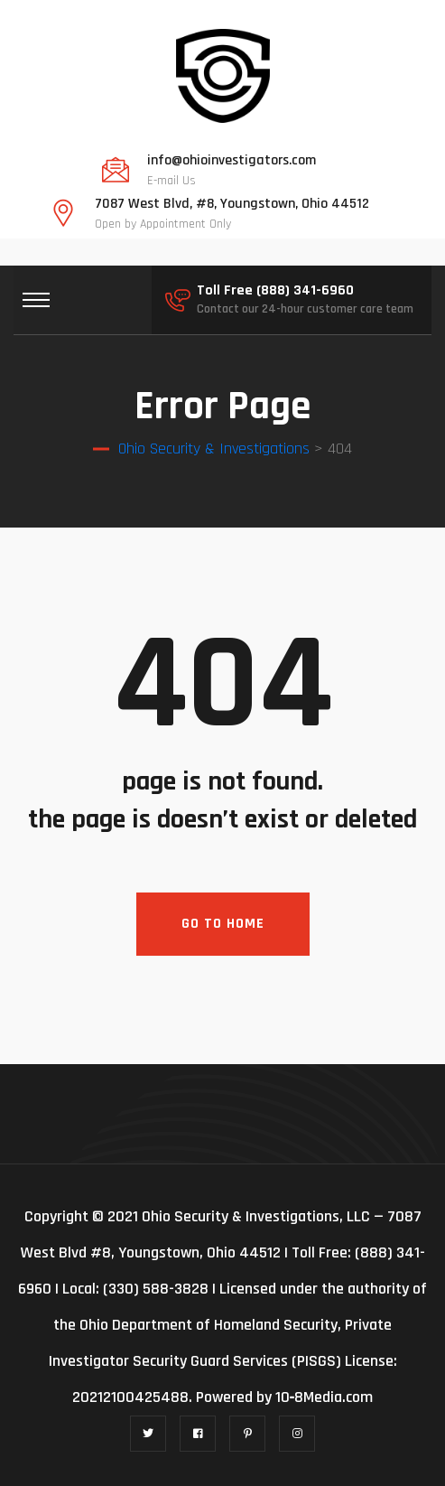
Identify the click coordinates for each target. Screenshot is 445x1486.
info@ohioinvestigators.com (231, 161)
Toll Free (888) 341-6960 (275, 291)
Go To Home (222, 923)
